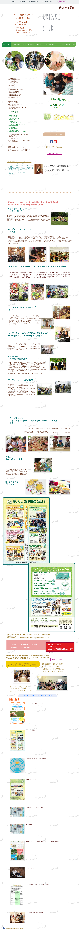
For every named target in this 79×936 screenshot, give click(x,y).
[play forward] (75, 61)
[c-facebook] (4, 928)
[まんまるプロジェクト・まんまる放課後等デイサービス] (37, 695)
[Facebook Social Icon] (51, 141)
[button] (58, 84)
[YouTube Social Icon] (55, 141)
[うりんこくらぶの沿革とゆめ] (54, 134)
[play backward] (3, 61)
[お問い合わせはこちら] (54, 153)
